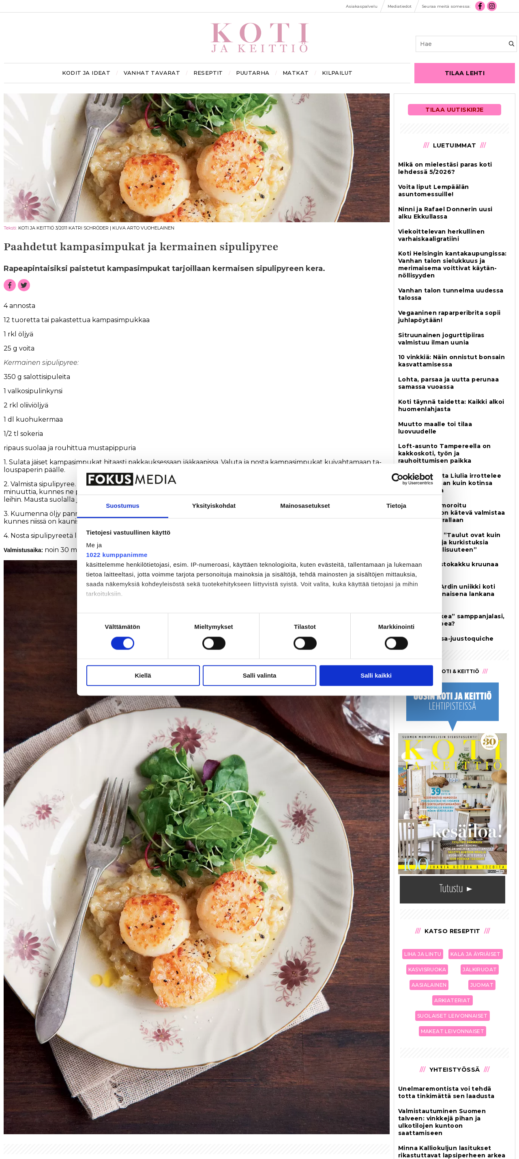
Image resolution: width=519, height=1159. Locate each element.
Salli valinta (260, 675)
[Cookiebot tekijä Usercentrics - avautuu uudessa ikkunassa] (397, 479)
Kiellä (143, 675)
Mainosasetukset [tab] (305, 506)
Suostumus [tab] (122, 506)
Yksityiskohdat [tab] (214, 506)
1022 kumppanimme (117, 555)
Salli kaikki (376, 675)
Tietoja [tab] (396, 506)
